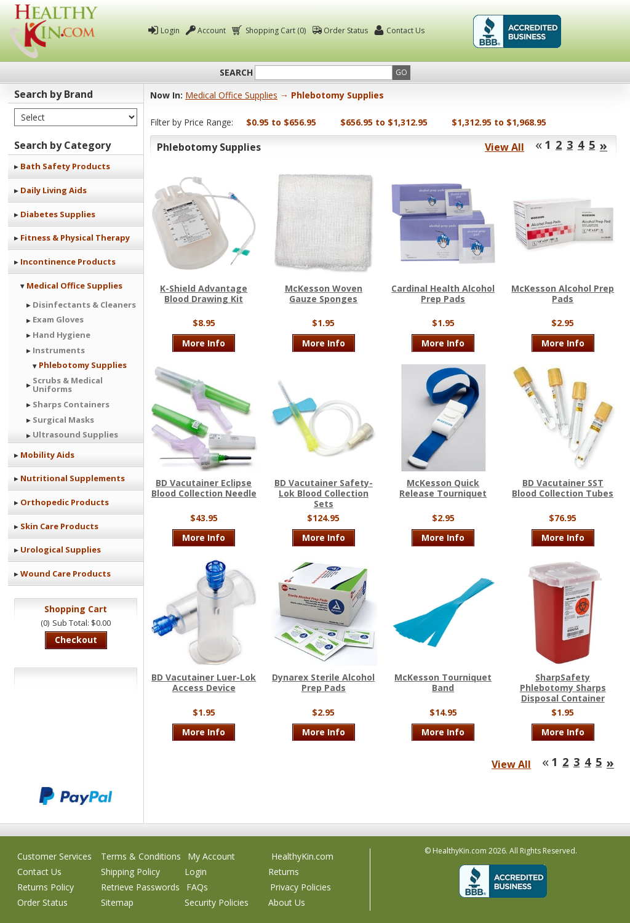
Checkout (76, 639)
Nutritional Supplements (72, 478)
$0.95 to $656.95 (281, 122)
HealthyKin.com (302, 856)
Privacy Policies (300, 887)
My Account (211, 856)
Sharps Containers (71, 404)
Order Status (346, 30)
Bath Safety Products (65, 166)
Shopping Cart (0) (275, 30)
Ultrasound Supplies (75, 434)
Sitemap (117, 902)
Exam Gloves (58, 319)
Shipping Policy (130, 871)
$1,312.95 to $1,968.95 (499, 122)
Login (170, 30)
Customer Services (54, 856)
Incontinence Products (68, 261)
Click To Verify (594, 31)
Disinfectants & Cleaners (84, 304)
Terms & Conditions (141, 856)
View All (504, 147)
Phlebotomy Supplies (83, 364)
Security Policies (217, 902)
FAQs (197, 887)
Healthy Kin (53, 31)
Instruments (59, 350)
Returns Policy (45, 887)
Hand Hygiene (61, 334)
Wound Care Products (65, 573)
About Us (286, 902)
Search (236, 72)
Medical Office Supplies (74, 285)
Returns (283, 871)
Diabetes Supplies (57, 214)
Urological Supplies (60, 549)
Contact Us (405, 30)
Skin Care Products (59, 526)
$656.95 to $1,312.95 (384, 122)
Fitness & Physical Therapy (75, 237)
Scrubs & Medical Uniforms (68, 384)
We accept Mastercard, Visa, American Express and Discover (75, 754)
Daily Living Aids (53, 190)
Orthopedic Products (64, 502)
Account (211, 30)
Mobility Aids (47, 454)
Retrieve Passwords (140, 887)
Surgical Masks (63, 419)
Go (401, 72)
